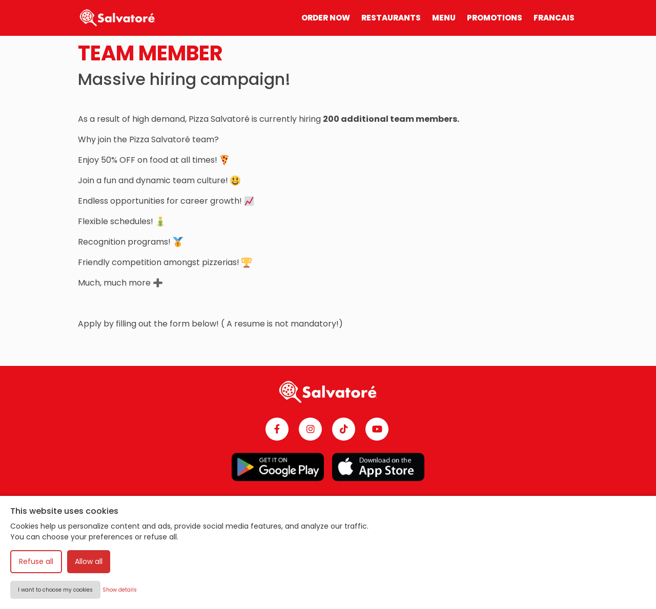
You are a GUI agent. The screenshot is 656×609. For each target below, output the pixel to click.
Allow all (88, 561)
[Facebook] (277, 429)
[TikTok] (343, 429)
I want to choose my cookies (55, 590)
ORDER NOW (325, 17)
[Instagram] (310, 429)
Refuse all (36, 561)
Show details (119, 590)
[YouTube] (376, 429)
